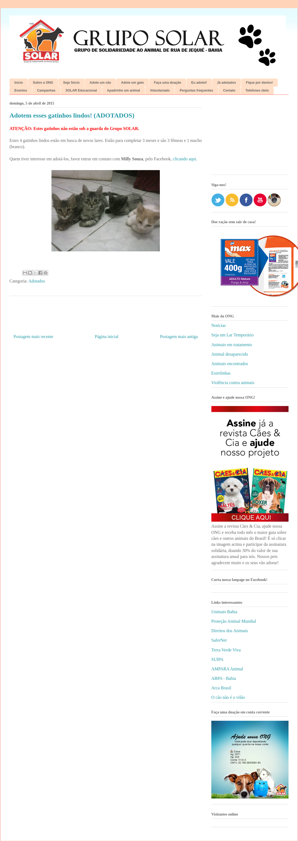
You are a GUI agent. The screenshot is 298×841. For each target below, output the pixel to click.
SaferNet (219, 640)
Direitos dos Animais (229, 630)
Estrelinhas (221, 373)
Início (18, 83)
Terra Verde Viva (226, 650)
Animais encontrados (229, 363)
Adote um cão (100, 83)
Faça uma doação (167, 83)
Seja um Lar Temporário (232, 335)
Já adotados (226, 83)
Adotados (36, 281)
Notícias (218, 325)
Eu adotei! (199, 83)
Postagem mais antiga (179, 336)
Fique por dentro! (259, 83)
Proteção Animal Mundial (233, 621)
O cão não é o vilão (228, 697)
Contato (229, 90)
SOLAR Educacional (81, 90)
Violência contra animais (232, 382)
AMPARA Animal (227, 669)
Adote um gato (132, 83)
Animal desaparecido (229, 354)
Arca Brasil (221, 688)
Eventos (20, 90)
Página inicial (107, 336)
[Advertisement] (250, 137)
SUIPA (217, 659)
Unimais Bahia (224, 611)
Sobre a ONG (43, 83)
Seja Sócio (71, 83)
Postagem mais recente (33, 336)
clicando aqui (184, 159)
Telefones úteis (257, 90)
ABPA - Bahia (223, 678)
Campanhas (46, 90)
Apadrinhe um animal (123, 90)
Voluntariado (160, 90)
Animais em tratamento (231, 344)
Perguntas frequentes (196, 90)
